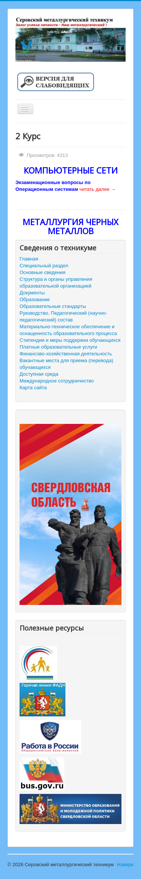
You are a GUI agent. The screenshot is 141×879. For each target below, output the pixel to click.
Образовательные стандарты (53, 306)
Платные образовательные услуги (58, 347)
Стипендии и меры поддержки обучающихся (70, 340)
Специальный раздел (44, 265)
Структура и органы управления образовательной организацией (56, 282)
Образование (35, 299)
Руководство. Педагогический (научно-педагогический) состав (63, 316)
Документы (32, 293)
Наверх (125, 864)
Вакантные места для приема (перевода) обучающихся (66, 364)
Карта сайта (33, 387)
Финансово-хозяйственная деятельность (66, 353)
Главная (29, 259)
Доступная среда (39, 374)
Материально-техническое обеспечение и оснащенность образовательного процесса (68, 330)
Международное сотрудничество (57, 381)
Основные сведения (42, 272)
